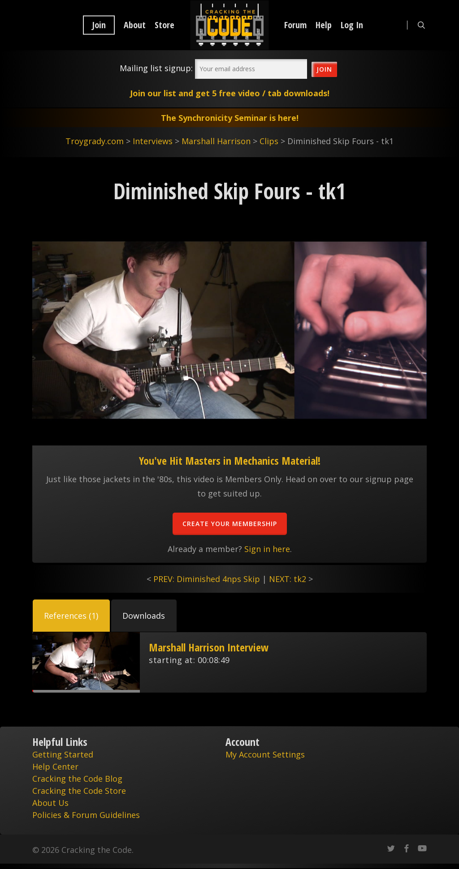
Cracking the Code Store (79, 790)
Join (99, 25)
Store (164, 25)
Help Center (55, 766)
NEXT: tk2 (287, 579)
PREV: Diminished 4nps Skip (206, 579)
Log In (352, 25)
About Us (50, 802)
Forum (295, 25)
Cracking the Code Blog (77, 778)
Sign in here (267, 549)
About (135, 25)
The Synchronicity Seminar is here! (230, 117)
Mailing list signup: (156, 68)
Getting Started (62, 754)
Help (324, 25)
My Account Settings (265, 754)
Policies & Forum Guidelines (86, 814)
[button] (71, 615)
